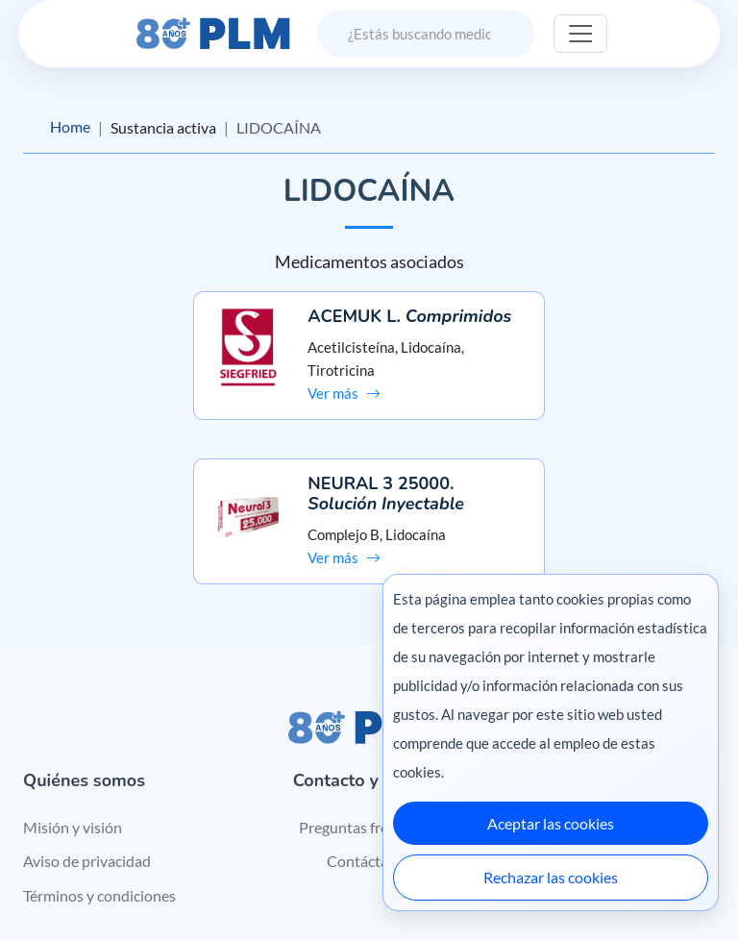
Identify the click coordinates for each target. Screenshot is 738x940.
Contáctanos (369, 717)
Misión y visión (72, 683)
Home (70, 127)
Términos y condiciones (99, 752)
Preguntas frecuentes (369, 683)
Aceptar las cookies (550, 823)
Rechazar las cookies (550, 877)
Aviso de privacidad (87, 717)
